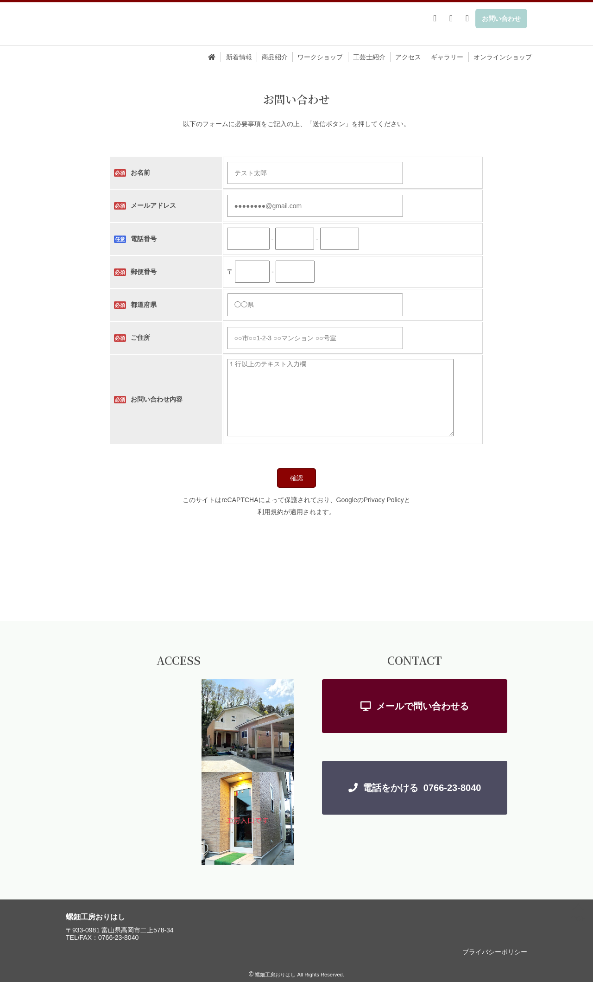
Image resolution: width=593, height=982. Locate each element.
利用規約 (271, 512)
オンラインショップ (502, 57)
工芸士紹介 (369, 57)
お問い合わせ (501, 18)
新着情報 (239, 57)
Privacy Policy (384, 500)
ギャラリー (447, 57)
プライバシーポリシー (494, 952)
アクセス (408, 57)
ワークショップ (320, 57)
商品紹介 (275, 57)
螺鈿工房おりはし (95, 917)
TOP (578, 914)
